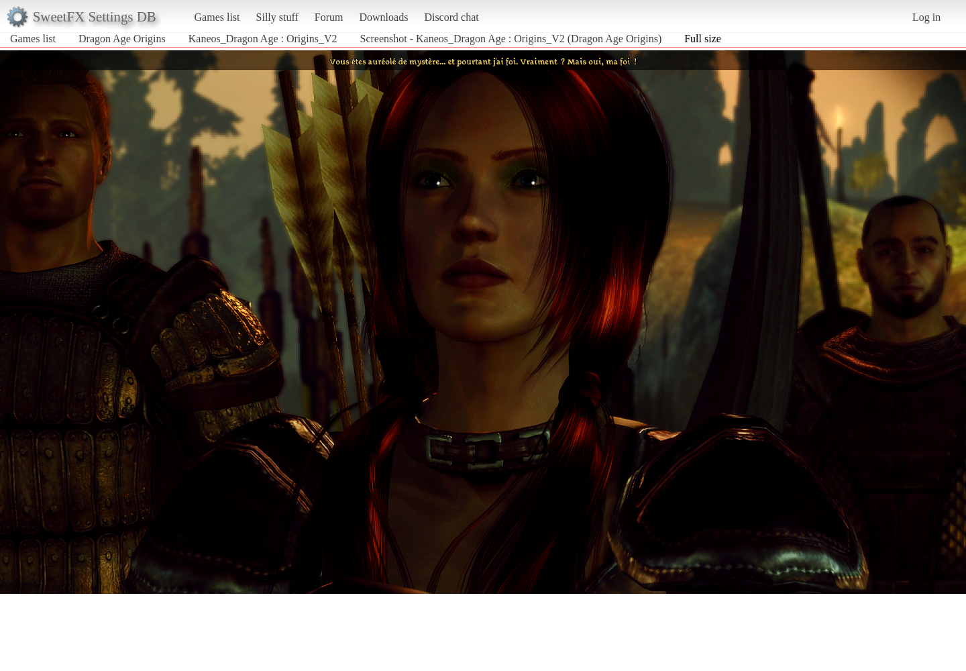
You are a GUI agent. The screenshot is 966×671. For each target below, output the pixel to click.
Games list (217, 17)
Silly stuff (277, 17)
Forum (329, 17)
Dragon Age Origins (122, 38)
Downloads (383, 17)
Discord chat (451, 17)
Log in (926, 17)
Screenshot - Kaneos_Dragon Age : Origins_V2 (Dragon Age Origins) (511, 38)
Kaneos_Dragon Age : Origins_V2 (263, 38)
